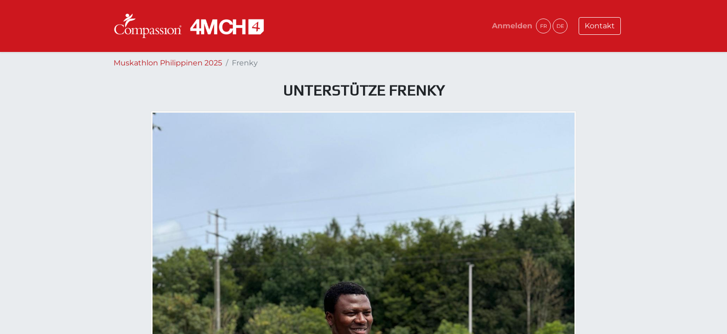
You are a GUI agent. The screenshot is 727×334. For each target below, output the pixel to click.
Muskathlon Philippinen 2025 (168, 62)
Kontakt (600, 25)
